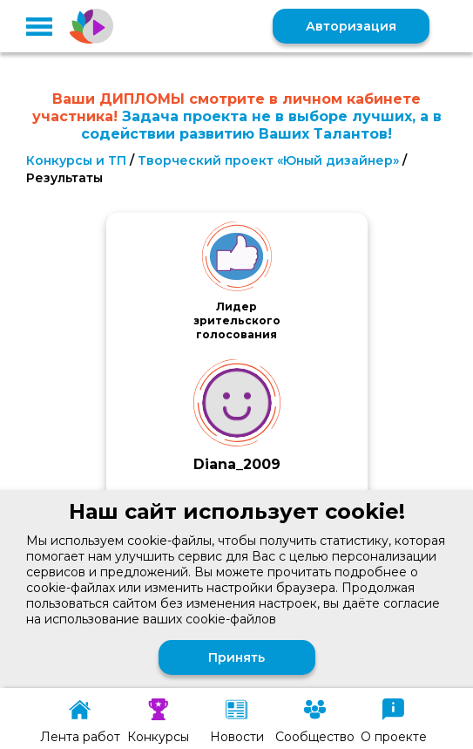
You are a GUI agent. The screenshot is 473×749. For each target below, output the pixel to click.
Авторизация (351, 26)
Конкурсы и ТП (76, 160)
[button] (39, 26)
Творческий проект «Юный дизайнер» (268, 160)
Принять (236, 657)
